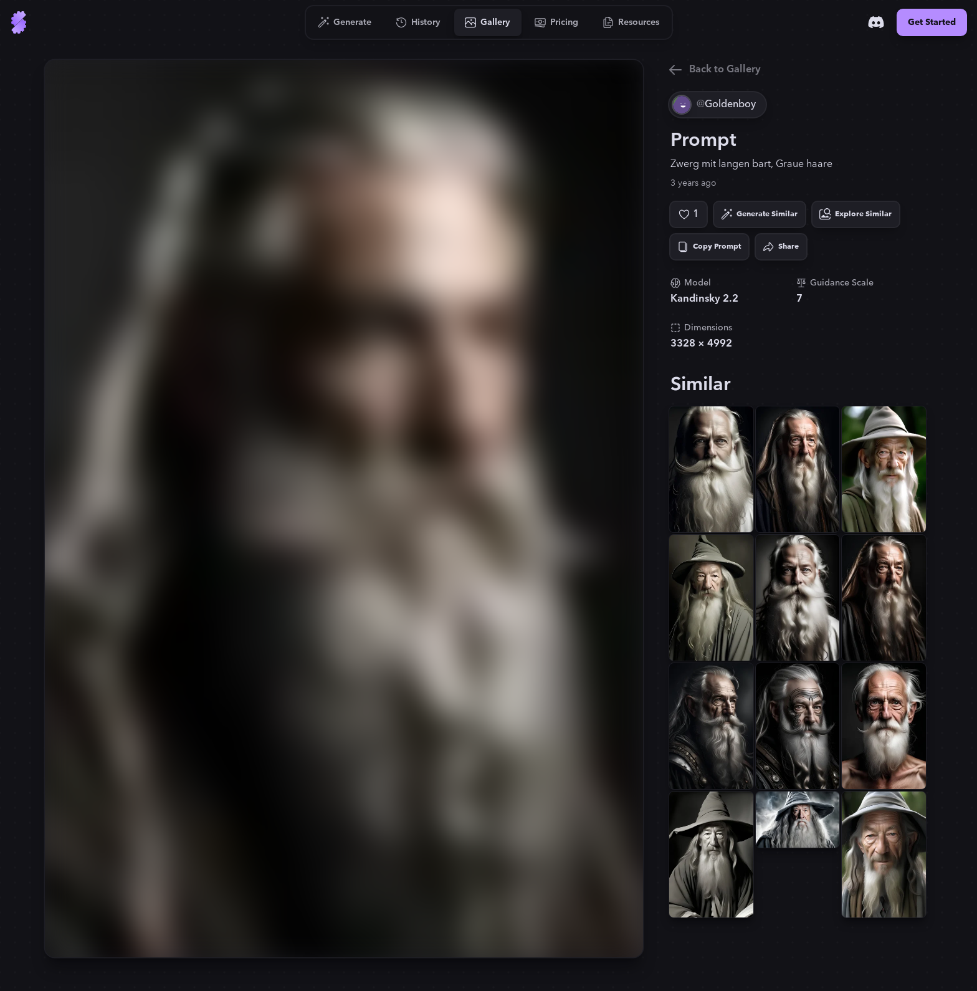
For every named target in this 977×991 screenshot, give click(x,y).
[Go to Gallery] (488, 22)
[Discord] (876, 22)
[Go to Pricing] (557, 22)
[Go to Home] (18, 22)
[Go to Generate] (345, 22)
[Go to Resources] (631, 22)
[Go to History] (418, 22)
